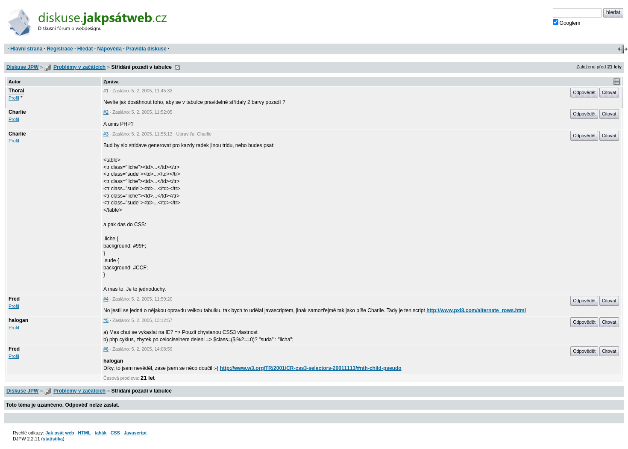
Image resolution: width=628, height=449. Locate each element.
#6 (106, 349)
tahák (100, 432)
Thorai (16, 91)
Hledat (85, 49)
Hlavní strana (26, 49)
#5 (106, 320)
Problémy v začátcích (79, 67)
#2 (106, 112)
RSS (177, 67)
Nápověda (109, 49)
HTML (84, 432)
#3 (106, 133)
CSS (115, 432)
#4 (106, 298)
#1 (106, 90)
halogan (18, 320)
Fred (14, 299)
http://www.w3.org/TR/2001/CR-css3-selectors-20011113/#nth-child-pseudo (311, 368)
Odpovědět (584, 92)
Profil (14, 97)
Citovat (609, 92)
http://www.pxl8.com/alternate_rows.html (476, 310)
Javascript (135, 432)
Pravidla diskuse (146, 49)
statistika (53, 438)
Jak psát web (59, 432)
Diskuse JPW (22, 67)
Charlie (17, 112)
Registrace (60, 49)
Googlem (567, 22)
